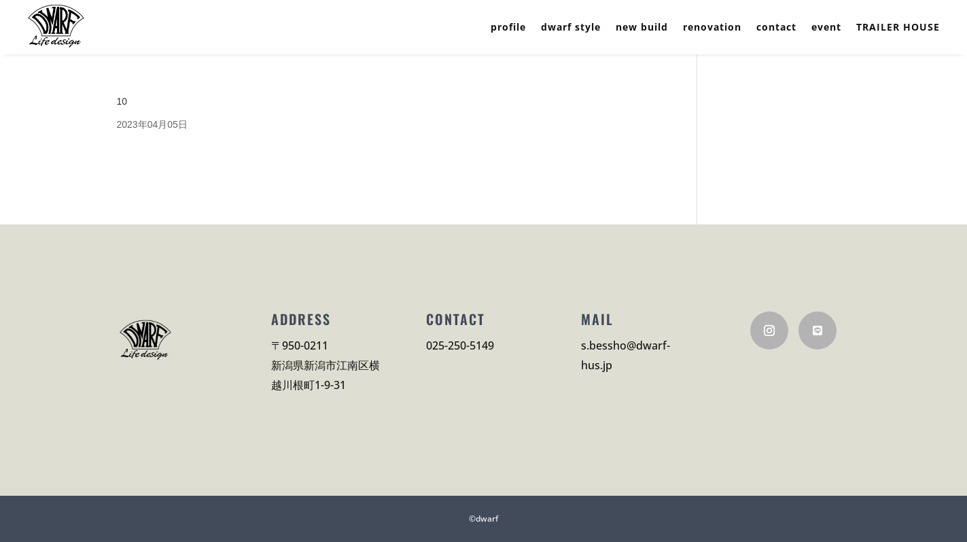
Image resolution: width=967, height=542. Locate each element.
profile (508, 27)
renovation (712, 27)
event (826, 27)
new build (642, 27)
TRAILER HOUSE (898, 27)
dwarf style (571, 27)
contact (776, 27)
